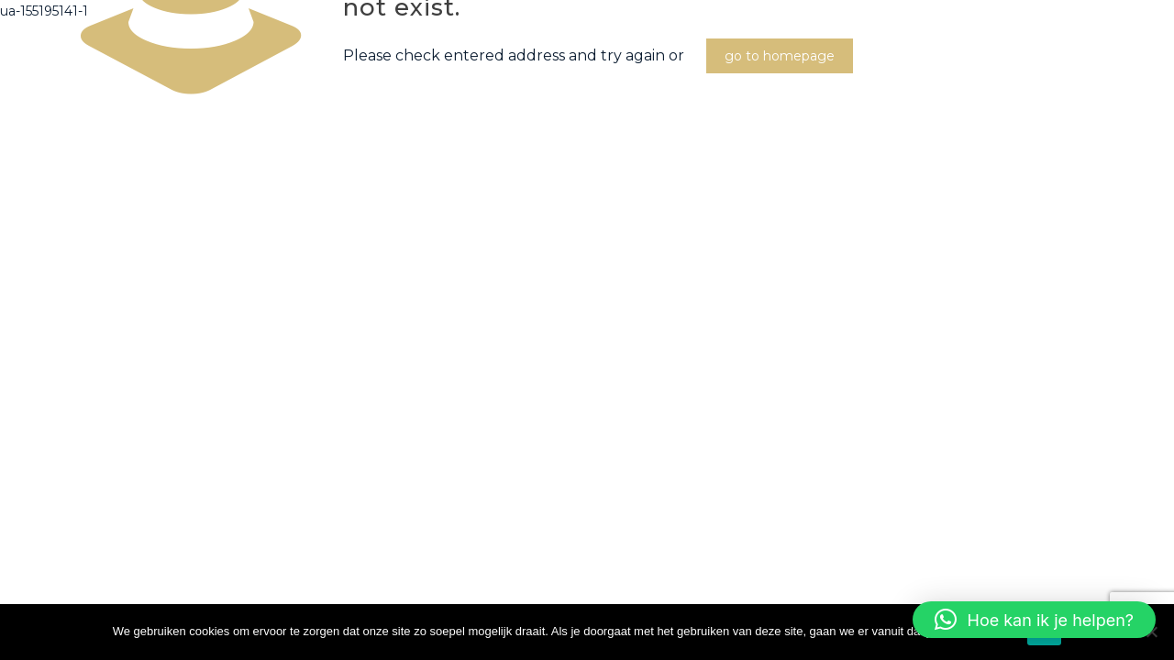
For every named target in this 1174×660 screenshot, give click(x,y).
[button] (1034, 619)
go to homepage (780, 56)
